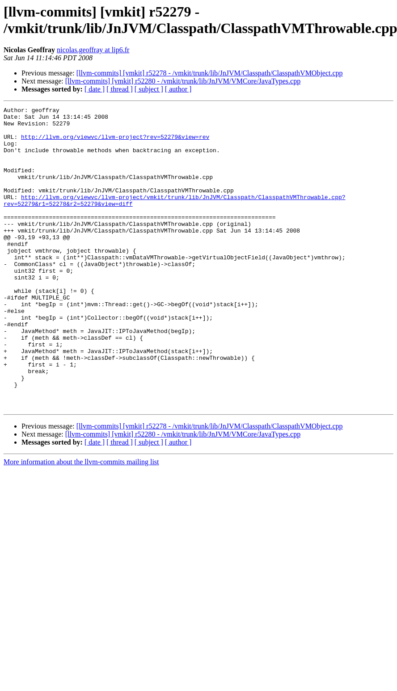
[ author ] (178, 89)
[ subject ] (149, 89)
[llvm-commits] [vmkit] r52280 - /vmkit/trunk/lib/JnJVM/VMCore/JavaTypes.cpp (182, 81)
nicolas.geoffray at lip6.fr (93, 50)
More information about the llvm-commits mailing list (81, 522)
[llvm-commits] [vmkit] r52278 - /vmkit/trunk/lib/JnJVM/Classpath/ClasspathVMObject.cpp (209, 73)
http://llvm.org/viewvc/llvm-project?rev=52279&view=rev (115, 143)
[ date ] (94, 89)
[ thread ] (119, 89)
